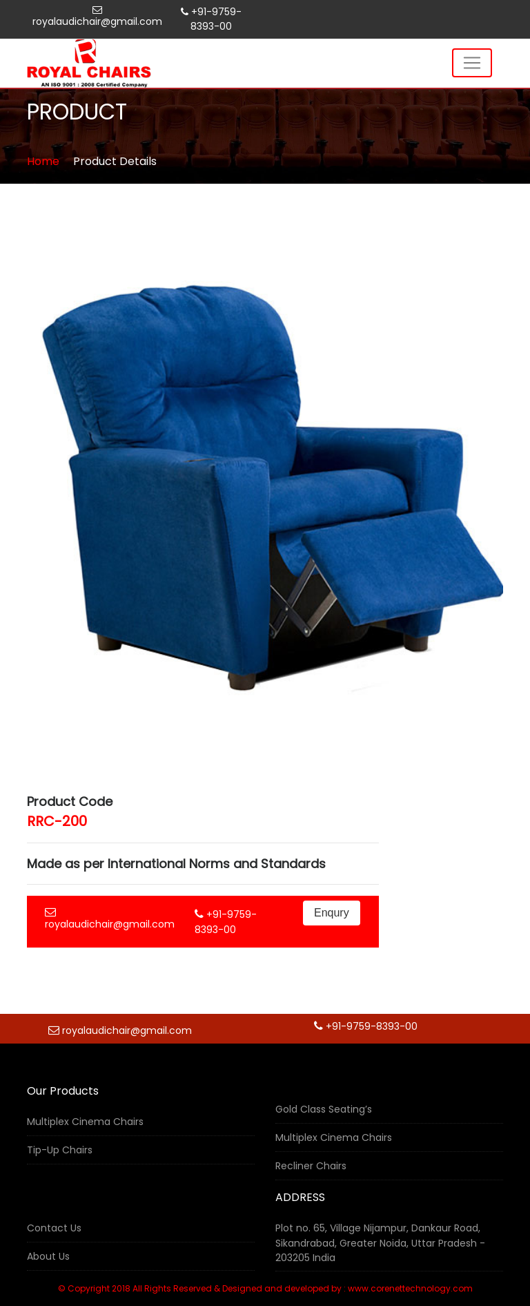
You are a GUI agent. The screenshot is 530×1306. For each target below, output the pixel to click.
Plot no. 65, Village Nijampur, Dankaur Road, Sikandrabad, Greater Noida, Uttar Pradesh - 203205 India (380, 1243)
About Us (48, 1256)
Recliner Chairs (310, 1166)
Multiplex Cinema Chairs (85, 1122)
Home (43, 161)
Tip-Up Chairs (59, 1150)
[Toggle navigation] (472, 62)
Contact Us (54, 1228)
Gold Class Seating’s (323, 1109)
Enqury (331, 913)
